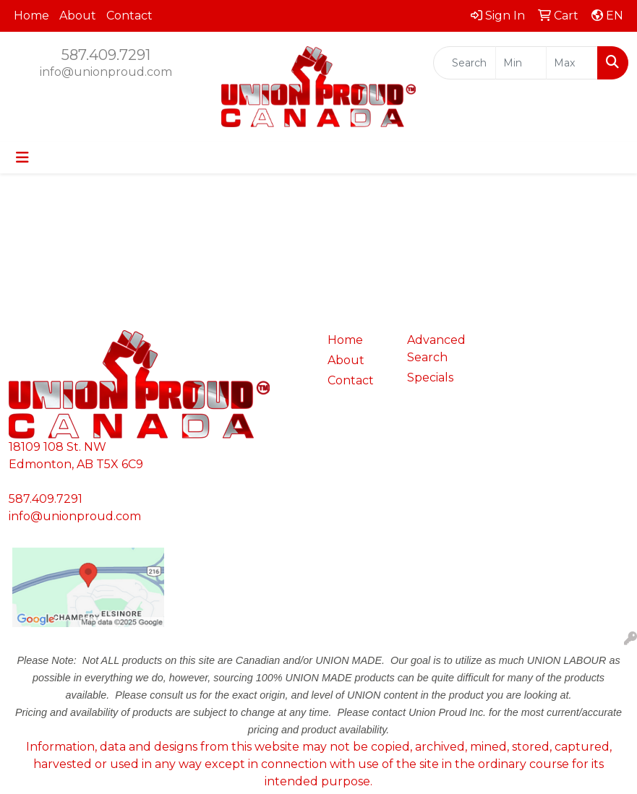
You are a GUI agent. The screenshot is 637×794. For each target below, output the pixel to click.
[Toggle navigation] (22, 157)
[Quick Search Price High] (572, 62)
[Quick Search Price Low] (521, 62)
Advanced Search (436, 348)
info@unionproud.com (106, 72)
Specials (430, 377)
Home (31, 15)
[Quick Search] (464, 62)
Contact (129, 15)
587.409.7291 (105, 55)
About (77, 15)
